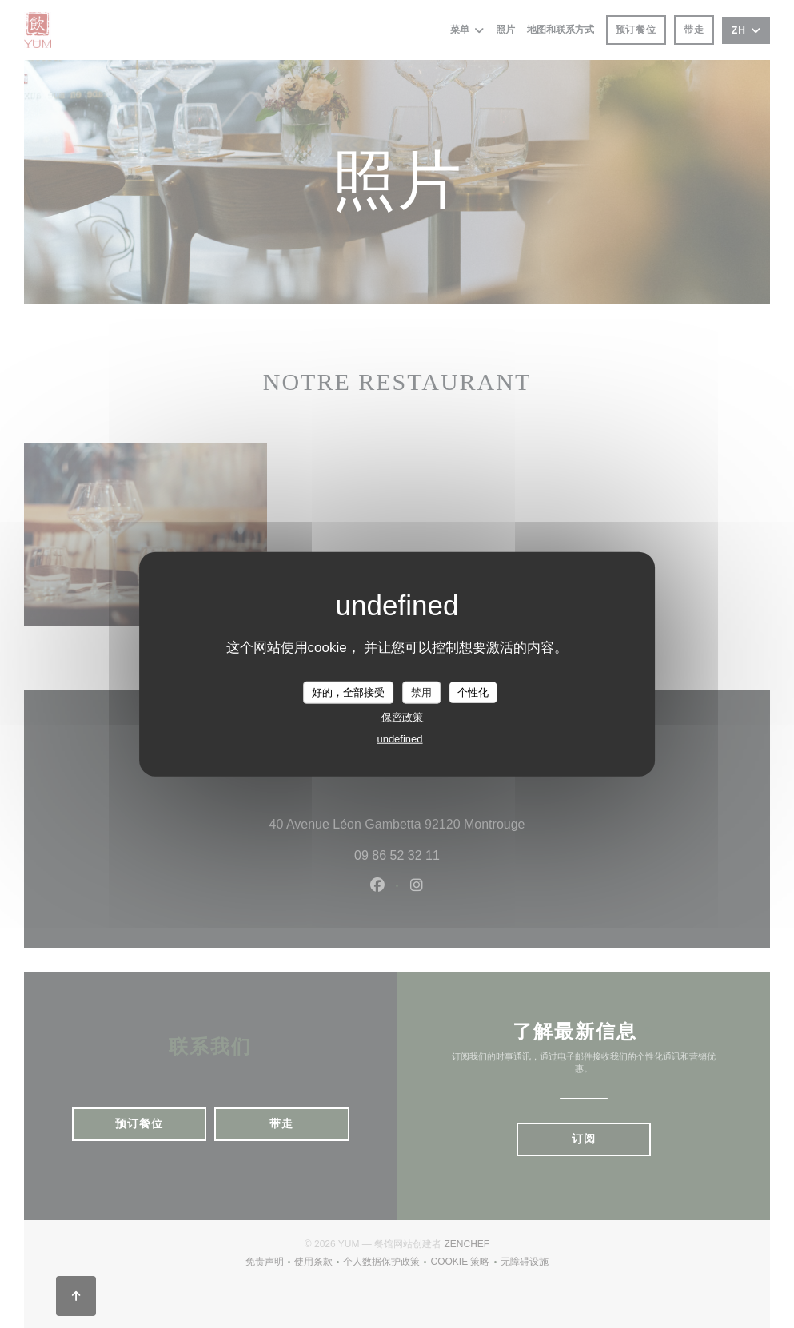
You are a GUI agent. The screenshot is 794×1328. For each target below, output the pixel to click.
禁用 (421, 692)
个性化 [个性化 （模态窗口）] (473, 692)
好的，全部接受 (348, 692)
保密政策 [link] (402, 716)
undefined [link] (399, 738)
